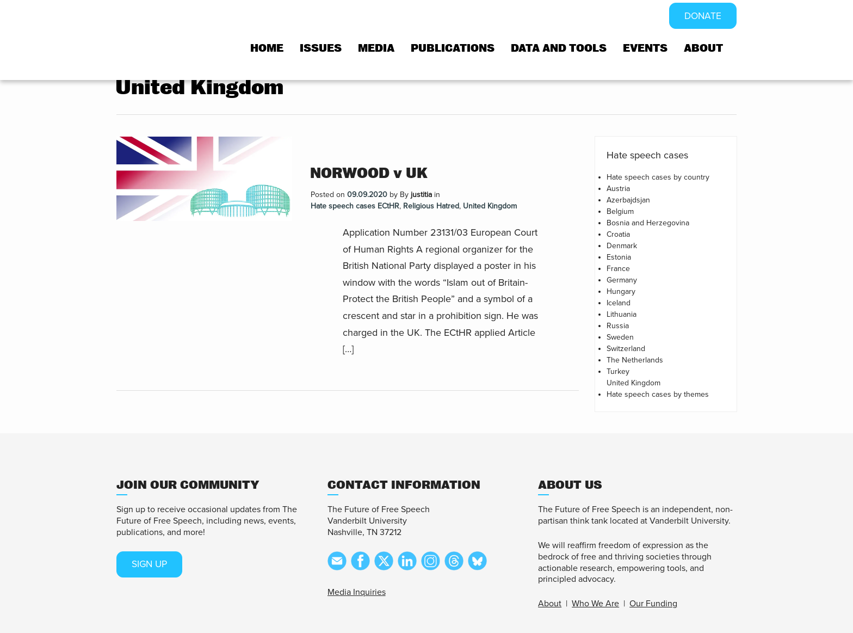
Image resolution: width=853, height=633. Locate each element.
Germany (622, 280)
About (703, 48)
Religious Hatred (431, 206)
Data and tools (559, 48)
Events (645, 48)
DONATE (702, 16)
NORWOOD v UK (369, 173)
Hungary (621, 291)
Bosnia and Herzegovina (648, 223)
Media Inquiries (356, 592)
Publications (453, 48)
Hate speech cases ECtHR (355, 206)
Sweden (620, 337)
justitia (421, 194)
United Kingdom (490, 206)
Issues (321, 48)
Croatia (618, 234)
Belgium (620, 211)
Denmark (622, 245)
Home (266, 48)
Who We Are (595, 603)
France (618, 268)
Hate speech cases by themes (658, 394)
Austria (618, 188)
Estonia (619, 257)
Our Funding (653, 603)
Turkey (618, 371)
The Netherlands (635, 360)
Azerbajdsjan (628, 200)
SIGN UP (151, 564)
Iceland (619, 303)
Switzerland (626, 348)
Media (376, 48)
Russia (618, 325)
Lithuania (621, 314)
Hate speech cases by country (658, 177)
